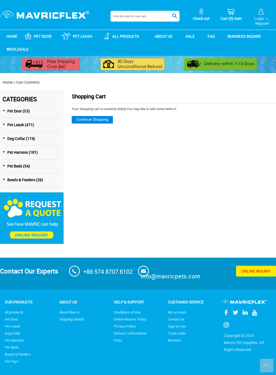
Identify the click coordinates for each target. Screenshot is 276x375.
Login (259, 18)
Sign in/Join (177, 326)
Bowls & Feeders (18, 354)
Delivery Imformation (130, 333)
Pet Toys (11, 361)
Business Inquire (244, 36)
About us (163, 36)
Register (262, 23)
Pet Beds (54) (18, 166)
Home (11, 36)
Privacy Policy (125, 326)
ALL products (125, 36)
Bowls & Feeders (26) (25, 179)
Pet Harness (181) (22, 152)
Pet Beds (12, 347)
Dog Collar (13, 333)
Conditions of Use (127, 312)
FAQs (118, 340)
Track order (177, 333)
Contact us (176, 319)
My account (177, 312)
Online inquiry (256, 271)
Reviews (174, 340)
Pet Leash (82, 36)
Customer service (186, 302)
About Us (68, 302)
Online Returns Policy (130, 319)
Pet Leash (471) (20, 124)
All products (14, 312)
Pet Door (42, 36)
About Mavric (69, 312)
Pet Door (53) (18, 111)
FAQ (211, 36)
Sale (190, 36)
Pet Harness (14, 340)
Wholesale (17, 49)
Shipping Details (71, 319)
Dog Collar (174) (21, 138)
